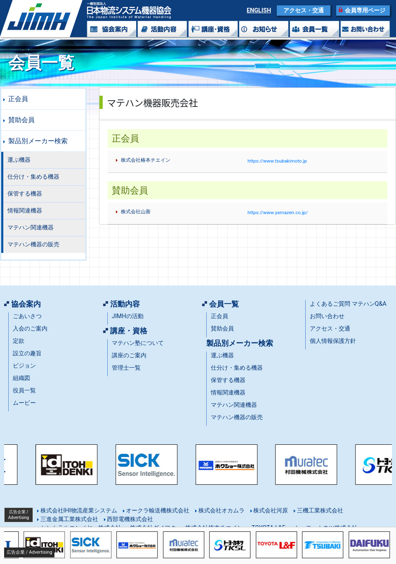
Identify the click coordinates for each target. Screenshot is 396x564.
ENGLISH (259, 10)
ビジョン (24, 365)
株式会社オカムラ (221, 510)
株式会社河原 (270, 510)
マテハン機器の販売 (33, 244)
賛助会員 (21, 120)
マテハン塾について (138, 343)
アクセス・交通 (303, 10)
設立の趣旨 (27, 353)
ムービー (24, 402)
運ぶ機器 (19, 159)
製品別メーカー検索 (38, 141)
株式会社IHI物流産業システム (78, 510)
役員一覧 (24, 390)
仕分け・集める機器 (33, 176)
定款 (18, 341)
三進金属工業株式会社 (68, 519)
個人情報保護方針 (333, 341)
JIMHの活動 (128, 316)
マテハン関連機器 (30, 227)
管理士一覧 (126, 367)
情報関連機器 (24, 210)
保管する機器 (24, 193)
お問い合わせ (327, 316)
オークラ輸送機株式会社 (157, 510)
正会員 (18, 99)
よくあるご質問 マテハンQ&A (348, 303)
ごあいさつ (27, 316)
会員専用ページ (365, 10)
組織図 (21, 378)
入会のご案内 (30, 328)
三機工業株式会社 (319, 510)
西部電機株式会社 (129, 519)
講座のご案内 (129, 355)
